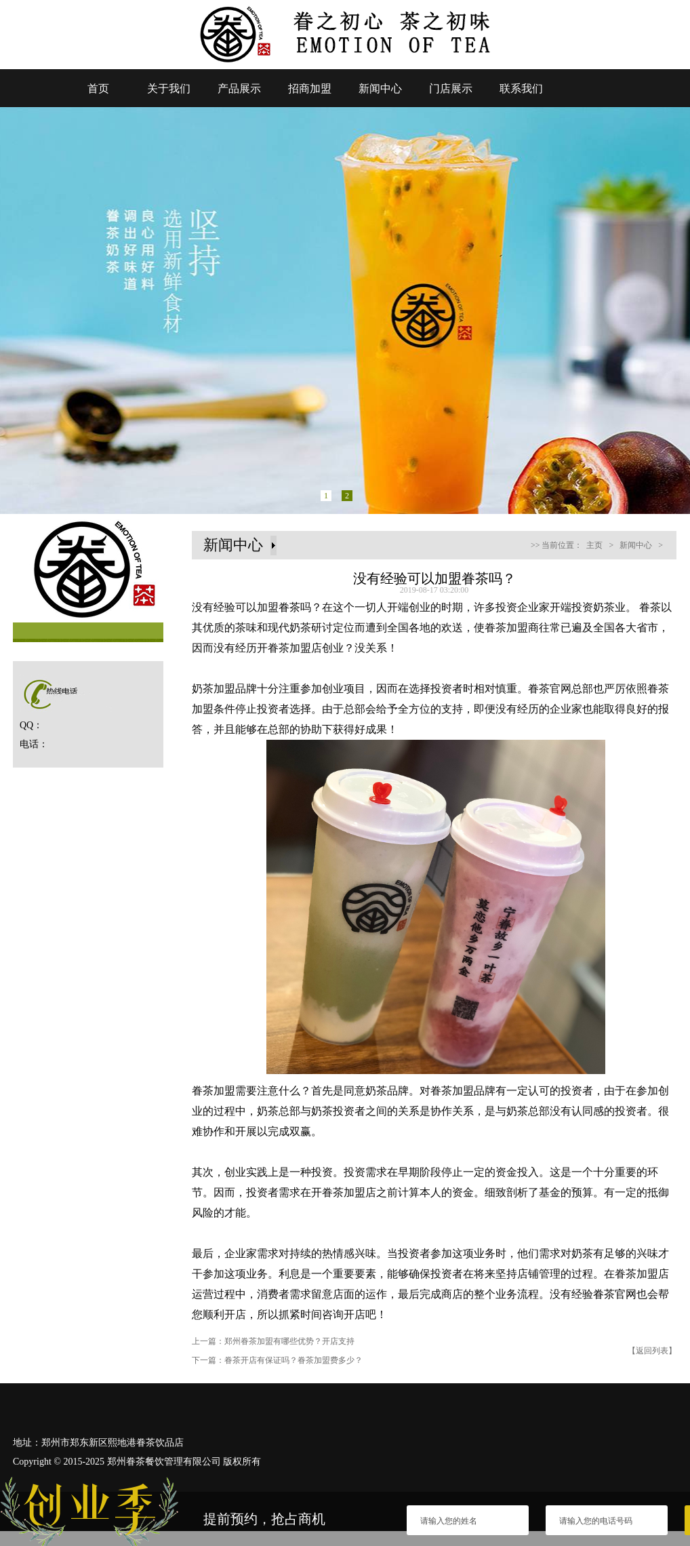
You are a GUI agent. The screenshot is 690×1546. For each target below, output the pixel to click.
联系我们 (521, 88)
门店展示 (450, 88)
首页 (98, 88)
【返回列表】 (652, 1351)
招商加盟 (309, 88)
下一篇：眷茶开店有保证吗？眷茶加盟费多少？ (277, 1360)
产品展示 (239, 88)
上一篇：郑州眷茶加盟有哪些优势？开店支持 (273, 1341)
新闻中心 (380, 88)
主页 (594, 545)
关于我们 (168, 88)
